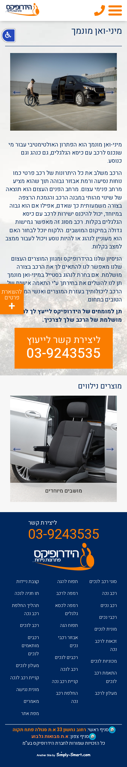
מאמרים (31, 701)
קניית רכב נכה (65, 681)
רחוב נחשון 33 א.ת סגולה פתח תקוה (49, 729)
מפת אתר (30, 713)
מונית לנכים (105, 629)
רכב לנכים (29, 625)
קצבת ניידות (27, 581)
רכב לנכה (69, 669)
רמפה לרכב (67, 593)
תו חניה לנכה (27, 593)
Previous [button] (110, 92)
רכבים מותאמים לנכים (30, 646)
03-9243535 (63, 354)
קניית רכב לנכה (24, 677)
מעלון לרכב (106, 693)
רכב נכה (109, 593)
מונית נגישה (27, 689)
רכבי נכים (108, 617)
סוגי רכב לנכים (103, 581)
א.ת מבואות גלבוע (49, 736)
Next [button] (17, 92)
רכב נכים (109, 605)
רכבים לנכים (66, 657)
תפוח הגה (69, 625)
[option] (63, 92)
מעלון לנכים (27, 665)
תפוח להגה (67, 581)
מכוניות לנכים (104, 661)
